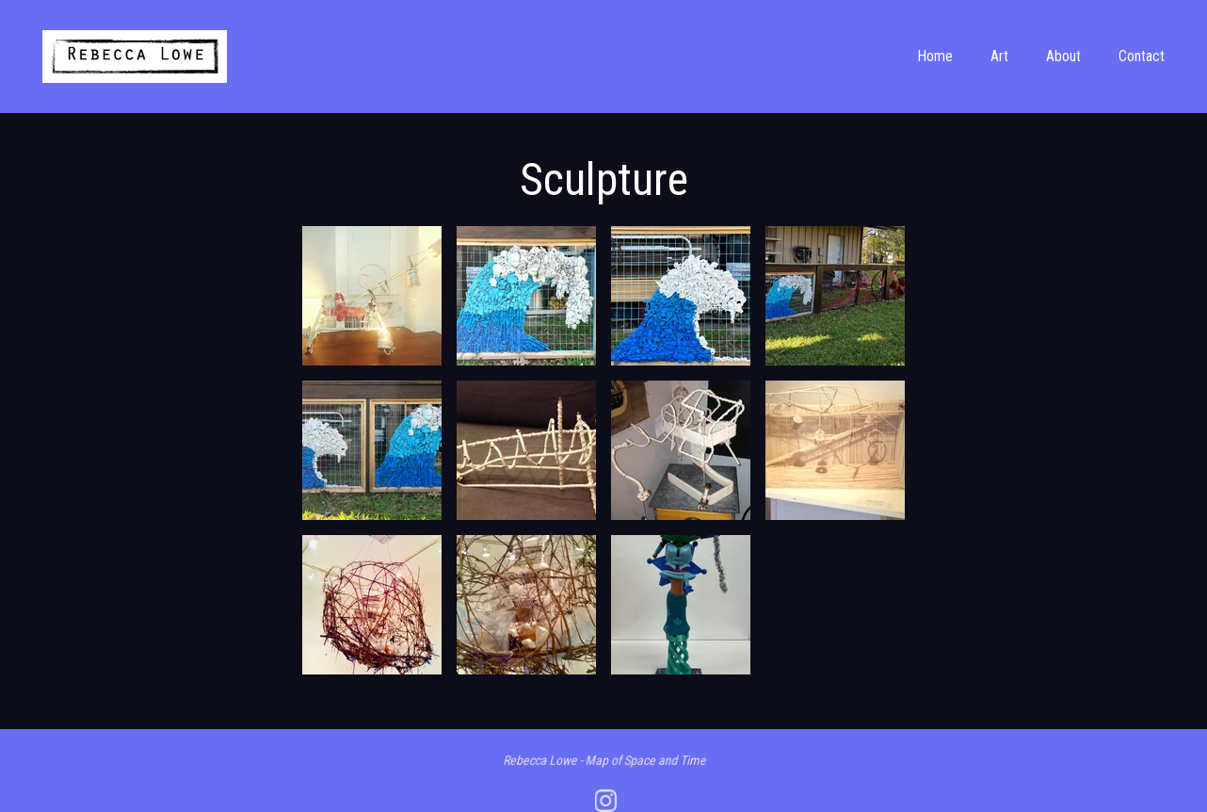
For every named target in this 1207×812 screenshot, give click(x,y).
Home (935, 56)
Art (999, 56)
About (1063, 56)
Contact (1141, 56)
